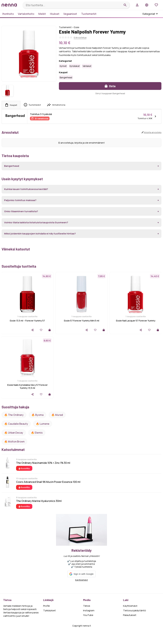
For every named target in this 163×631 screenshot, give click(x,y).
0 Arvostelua (80, 37)
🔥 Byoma (37, 415)
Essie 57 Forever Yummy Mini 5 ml (81, 320)
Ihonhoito (8, 14)
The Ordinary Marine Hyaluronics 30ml (39, 501)
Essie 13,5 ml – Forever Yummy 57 (27, 320)
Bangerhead (66, 77)
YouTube (88, 615)
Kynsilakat (75, 66)
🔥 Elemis (37, 432)
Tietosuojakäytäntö (134, 610)
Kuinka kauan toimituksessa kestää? (26, 189)
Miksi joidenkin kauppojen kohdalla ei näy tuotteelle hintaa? (40, 233)
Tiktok (86, 605)
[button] (81, 574)
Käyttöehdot (81, 579)
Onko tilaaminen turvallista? (21, 211)
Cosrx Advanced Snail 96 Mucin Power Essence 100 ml (48, 482)
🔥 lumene (42, 423)
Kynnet (63, 66)
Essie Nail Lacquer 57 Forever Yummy (135, 320)
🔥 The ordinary (14, 415)
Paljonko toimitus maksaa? (20, 200)
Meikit (42, 14)
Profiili (46, 605)
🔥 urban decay (13, 432)
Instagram (88, 610)
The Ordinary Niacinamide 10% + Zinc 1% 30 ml (43, 463)
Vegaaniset (70, 14)
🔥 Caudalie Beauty (16, 423)
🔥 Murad (57, 415)
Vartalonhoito (26, 14)
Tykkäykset (49, 610)
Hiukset (54, 14)
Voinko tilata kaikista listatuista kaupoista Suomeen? (36, 222)
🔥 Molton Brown (14, 441)
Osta (110, 86)
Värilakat (87, 66)
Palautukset (129, 615)
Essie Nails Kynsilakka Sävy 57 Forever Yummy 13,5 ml (27, 386)
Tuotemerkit (88, 14)
